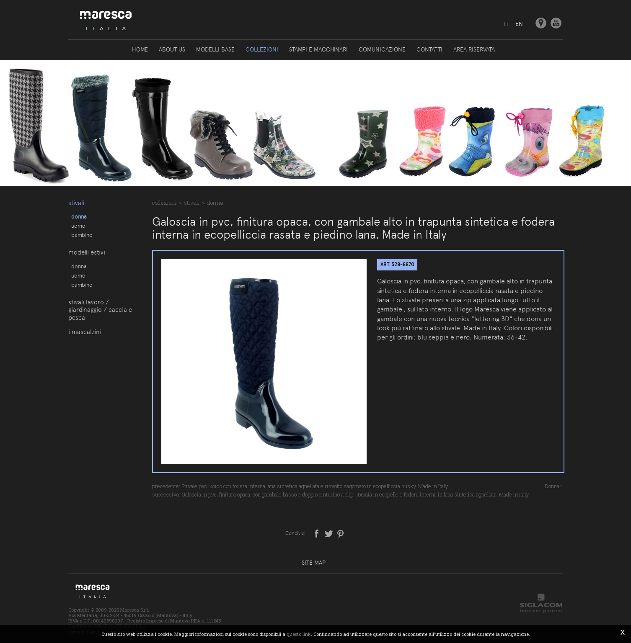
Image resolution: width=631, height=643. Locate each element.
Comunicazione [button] (382, 49)
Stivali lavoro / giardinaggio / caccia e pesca (100, 310)
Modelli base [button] (215, 49)
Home (140, 49)
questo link (299, 634)
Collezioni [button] (262, 49)
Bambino (82, 235)
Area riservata (474, 49)
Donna (79, 216)
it (506, 24)
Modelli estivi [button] (86, 252)
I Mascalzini (84, 332)
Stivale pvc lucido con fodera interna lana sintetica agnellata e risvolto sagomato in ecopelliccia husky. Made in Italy (314, 486)
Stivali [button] (76, 203)
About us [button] (172, 49)
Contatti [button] (429, 49)
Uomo (78, 226)
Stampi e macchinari (318, 49)
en (519, 24)
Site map (314, 562)
